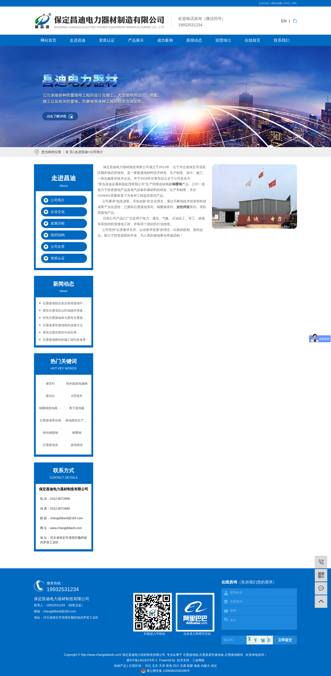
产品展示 (136, 40)
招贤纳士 (223, 40)
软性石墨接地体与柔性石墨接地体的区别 (65, 317)
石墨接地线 (190, 654)
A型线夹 (76, 396)
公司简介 (58, 200)
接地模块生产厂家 (76, 420)
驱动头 (50, 396)
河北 (148, 665)
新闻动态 (194, 40)
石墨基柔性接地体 (211, 654)
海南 (197, 665)
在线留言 (252, 40)
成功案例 (165, 40)
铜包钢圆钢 (50, 432)
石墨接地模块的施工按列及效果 (64, 339)
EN (284, 21)
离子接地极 (76, 408)
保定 (214, 665)
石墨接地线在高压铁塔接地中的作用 (65, 303)
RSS (287, 3)
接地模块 (77, 445)
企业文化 (58, 212)
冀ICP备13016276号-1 (141, 660)
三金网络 (198, 660)
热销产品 (120, 665)
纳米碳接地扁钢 (76, 383)
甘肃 (183, 665)
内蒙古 (206, 665)
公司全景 (58, 246)
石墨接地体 (50, 445)
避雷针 (50, 383)
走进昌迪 (77, 40)
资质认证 (107, 40)
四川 (176, 665)
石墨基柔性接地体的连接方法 (62, 325)
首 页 (69, 152)
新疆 (190, 665)
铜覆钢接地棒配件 (50, 408)
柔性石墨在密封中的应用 (59, 332)
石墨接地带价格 (50, 420)
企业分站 (264, 3)
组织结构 (58, 235)
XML (294, 3)
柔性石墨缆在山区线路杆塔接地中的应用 (65, 310)
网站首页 (48, 40)
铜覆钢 (76, 432)
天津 (162, 665)
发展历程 (58, 223)
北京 (155, 665)
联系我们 (282, 40)
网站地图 (277, 3)
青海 (169, 665)
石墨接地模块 (234, 654)
